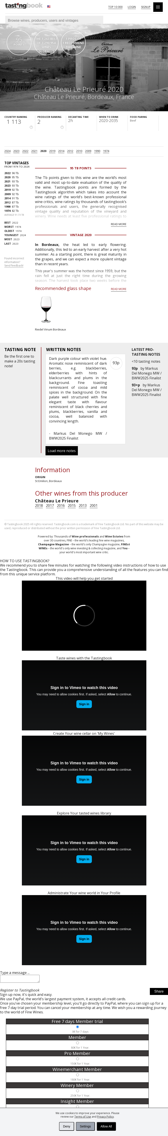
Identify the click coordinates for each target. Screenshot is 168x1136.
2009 (88, 151)
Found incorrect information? (14, 262)
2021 (34, 151)
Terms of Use (82, 1116)
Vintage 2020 (80, 235)
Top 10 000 (115, 7)
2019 (52, 151)
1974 (106, 151)
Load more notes (62, 450)
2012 (70, 151)
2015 (72, 505)
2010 (79, 151)
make (8, 361)
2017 (50, 505)
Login (132, 7)
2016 (61, 505)
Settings (85, 1126)
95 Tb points (80, 168)
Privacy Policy (105, 1116)
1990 (97, 151)
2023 (16, 151)
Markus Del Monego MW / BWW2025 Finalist (147, 373)
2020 (43, 151)
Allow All (106, 1126)
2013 (83, 505)
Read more (118, 224)
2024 (7, 151)
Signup (145, 7)
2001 (94, 505)
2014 (61, 151)
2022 (25, 151)
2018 (39, 505)
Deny (66, 1126)
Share (159, 993)
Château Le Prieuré (59, 97)
